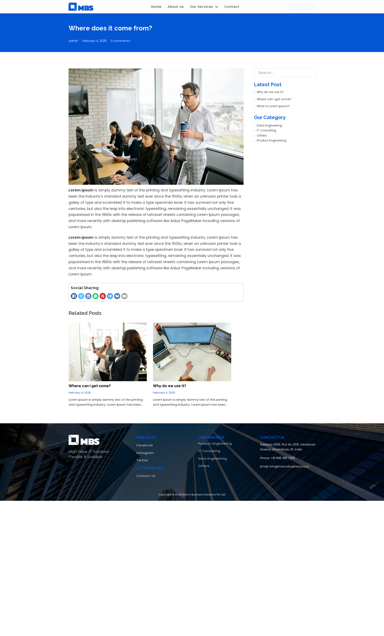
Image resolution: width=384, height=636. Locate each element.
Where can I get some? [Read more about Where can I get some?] (90, 383)
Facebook (145, 442)
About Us (176, 6)
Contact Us (146, 473)
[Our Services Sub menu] (216, 6)
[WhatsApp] (95, 293)
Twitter (142, 457)
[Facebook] (74, 293)
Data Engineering (268, 120)
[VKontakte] (117, 293)
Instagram (145, 450)
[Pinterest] (103, 293)
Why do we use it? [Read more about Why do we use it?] (169, 383)
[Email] (124, 293)
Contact (231, 6)
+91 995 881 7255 (283, 455)
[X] (81, 293)
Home (156, 6)
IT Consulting (265, 125)
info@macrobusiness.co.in (289, 464)
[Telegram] (110, 293)
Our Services (201, 6)
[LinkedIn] (88, 293)
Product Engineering (270, 135)
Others (260, 130)
